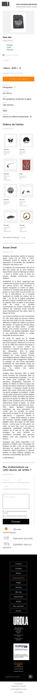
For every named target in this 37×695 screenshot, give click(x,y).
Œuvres (29, 4)
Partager (10, 45)
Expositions (18, 597)
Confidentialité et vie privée (18, 686)
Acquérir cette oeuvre (18, 79)
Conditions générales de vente (18, 689)
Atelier (23, 4)
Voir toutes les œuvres (14, 237)
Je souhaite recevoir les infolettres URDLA (16, 516)
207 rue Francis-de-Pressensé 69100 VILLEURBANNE (18, 664)
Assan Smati (10, 247)
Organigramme (18, 578)
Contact (18, 564)
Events (18, 611)
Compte (18, 568)
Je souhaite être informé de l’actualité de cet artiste (15, 512)
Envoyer (16, 521)
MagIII (18, 583)
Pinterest (10, 50)
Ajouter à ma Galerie (10, 55)
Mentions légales (18, 692)
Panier (18, 573)
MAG (18, 4)
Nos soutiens (18, 606)
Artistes (18, 587)
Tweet (9, 47)
